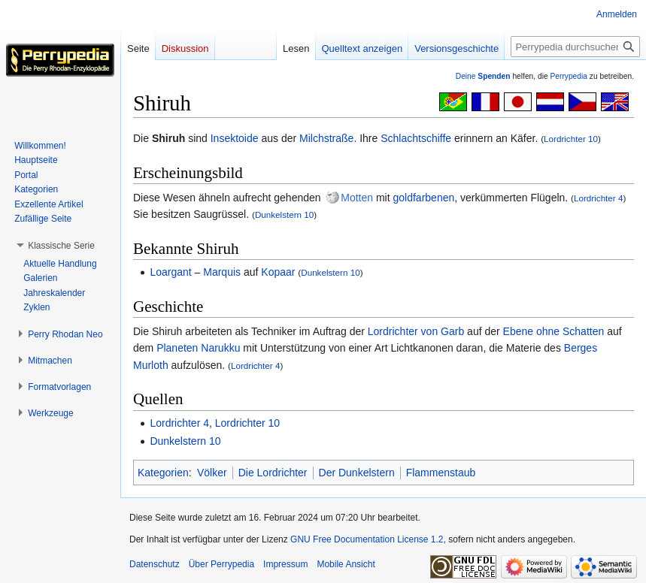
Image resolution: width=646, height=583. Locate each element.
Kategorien (163, 473)
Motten (357, 198)
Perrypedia (568, 76)
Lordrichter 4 (598, 198)
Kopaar (278, 272)
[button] (61, 245)
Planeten (177, 348)
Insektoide (235, 138)
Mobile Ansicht (346, 564)
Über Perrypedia (221, 564)
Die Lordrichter (273, 473)
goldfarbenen (424, 198)
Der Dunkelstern (357, 473)
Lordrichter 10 (571, 138)
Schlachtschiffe (416, 138)
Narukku (220, 348)
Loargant (170, 272)
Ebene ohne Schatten (554, 331)
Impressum (285, 564)
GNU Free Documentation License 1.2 (366, 539)
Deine (483, 76)
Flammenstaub (441, 473)
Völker (212, 473)
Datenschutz (154, 564)
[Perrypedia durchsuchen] (575, 46)
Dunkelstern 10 (284, 214)
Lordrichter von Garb (416, 331)
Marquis (222, 272)
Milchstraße (326, 138)
